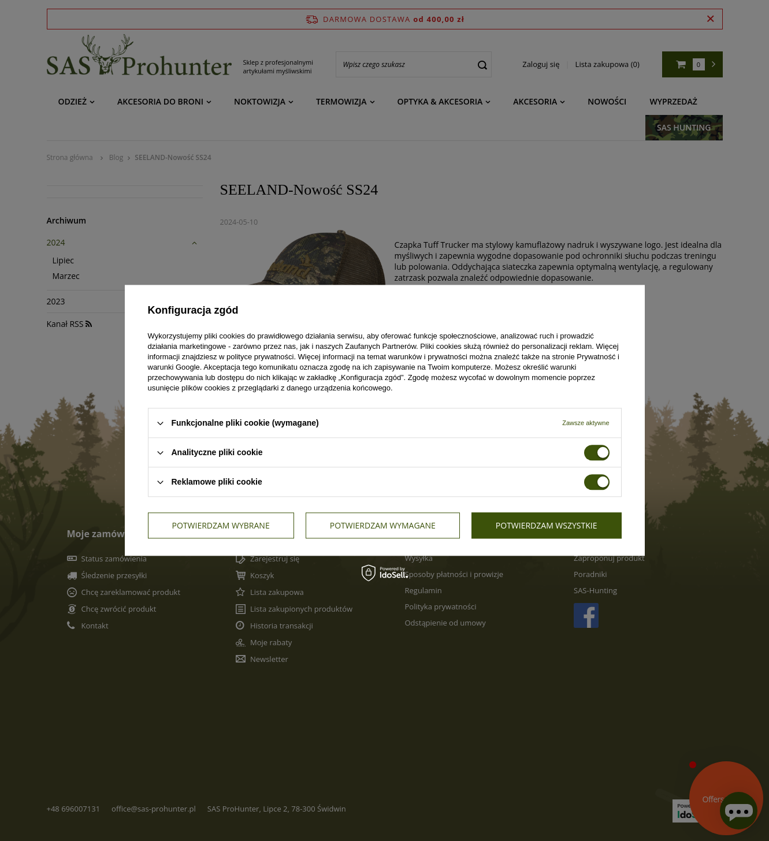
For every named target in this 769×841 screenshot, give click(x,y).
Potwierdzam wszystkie (546, 525)
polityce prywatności (260, 356)
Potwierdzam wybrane (221, 525)
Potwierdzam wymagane (383, 525)
